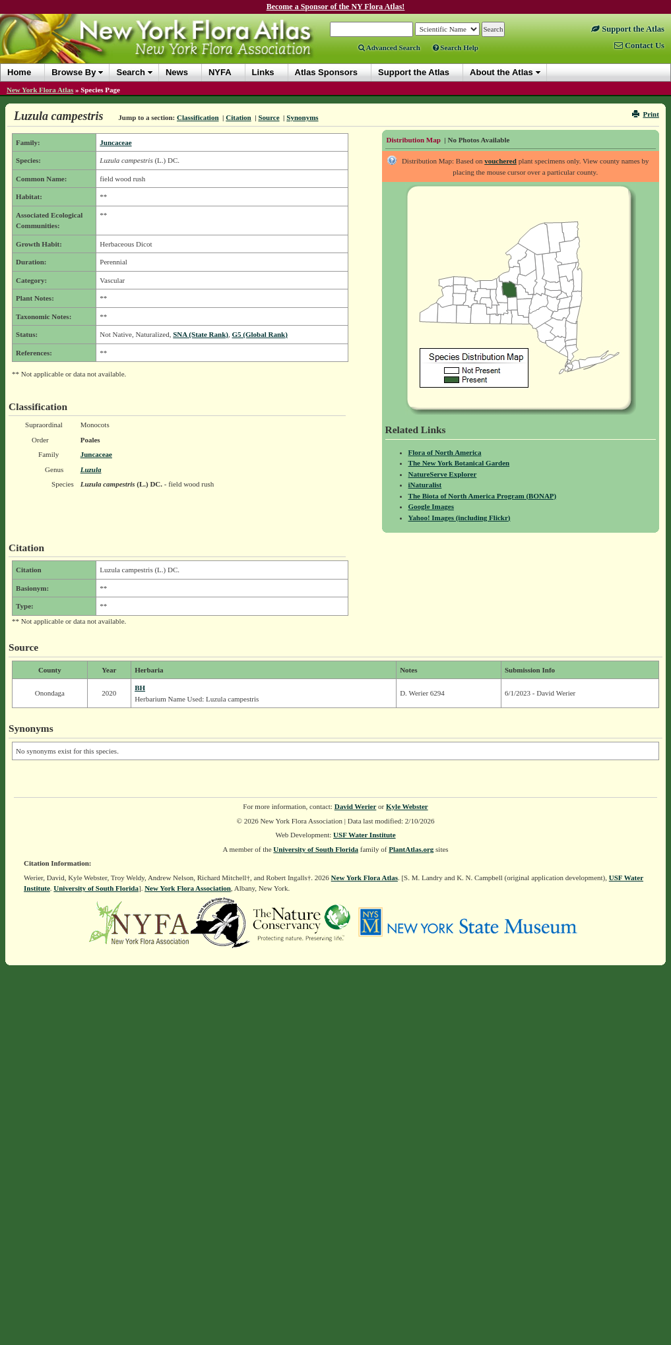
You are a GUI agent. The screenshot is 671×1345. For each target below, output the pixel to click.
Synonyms (302, 117)
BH (140, 688)
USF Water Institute (364, 835)
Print (645, 114)
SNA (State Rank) (200, 334)
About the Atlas (501, 72)
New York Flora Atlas (40, 90)
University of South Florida (315, 849)
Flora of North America (445, 452)
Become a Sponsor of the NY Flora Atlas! (336, 6)
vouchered (500, 161)
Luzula (91, 469)
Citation (238, 117)
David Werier (356, 806)
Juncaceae (115, 142)
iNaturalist (425, 485)
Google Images (431, 506)
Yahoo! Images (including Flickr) (459, 518)
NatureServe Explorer (442, 474)
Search (130, 72)
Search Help (455, 47)
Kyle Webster (407, 806)
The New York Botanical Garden (459, 463)
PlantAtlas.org (411, 849)
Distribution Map (414, 140)
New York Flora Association (187, 888)
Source (268, 117)
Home (19, 72)
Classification (198, 117)
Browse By (73, 72)
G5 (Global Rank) (259, 334)
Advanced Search (389, 47)
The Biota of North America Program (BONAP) (482, 496)
